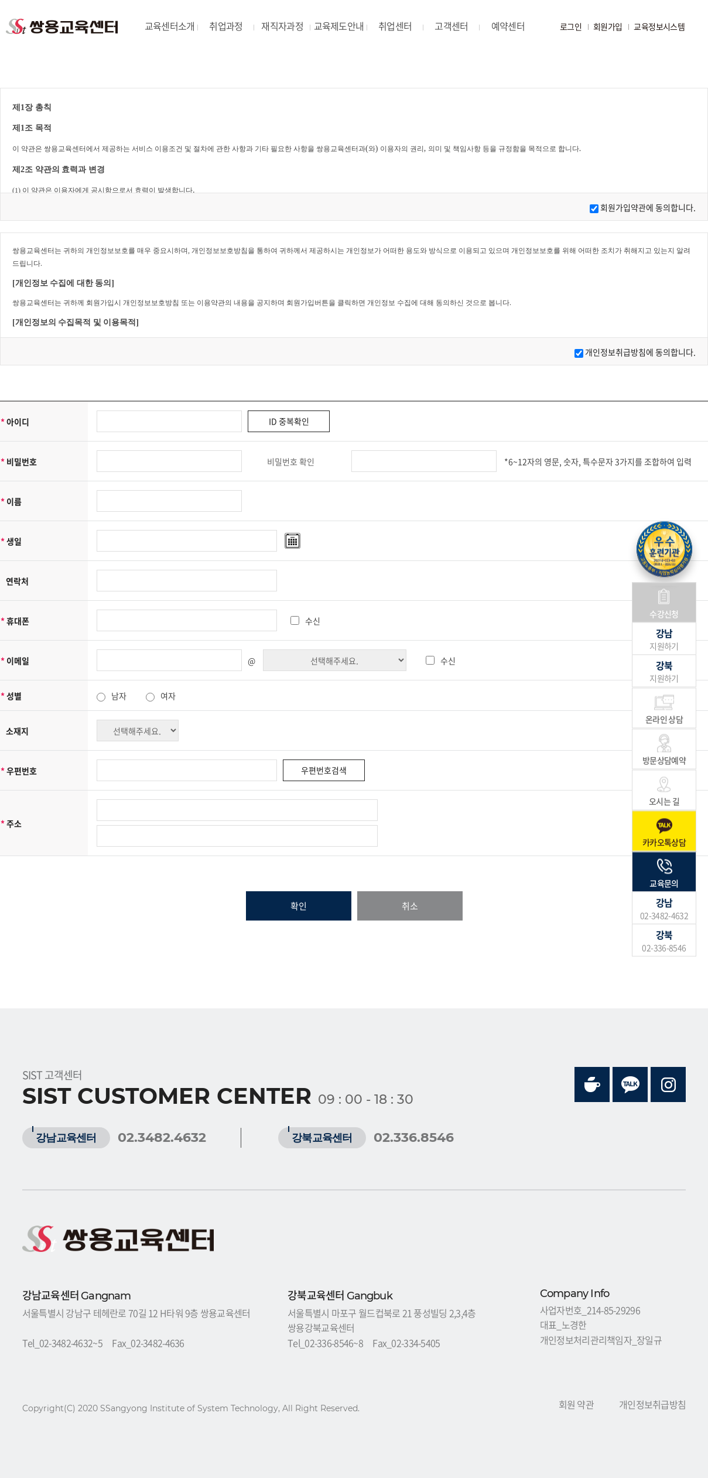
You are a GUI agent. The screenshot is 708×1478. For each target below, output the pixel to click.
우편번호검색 (324, 770)
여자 (168, 696)
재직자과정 (282, 26)
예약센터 (508, 26)
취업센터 (395, 26)
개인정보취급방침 (652, 1404)
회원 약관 (576, 1404)
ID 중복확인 (289, 421)
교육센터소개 (170, 26)
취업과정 (225, 26)
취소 (410, 905)
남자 (118, 696)
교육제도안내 (339, 26)
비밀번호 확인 (290, 461)
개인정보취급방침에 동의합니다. (640, 352)
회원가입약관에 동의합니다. (648, 207)
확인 (298, 905)
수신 (312, 621)
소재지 (17, 731)
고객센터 (451, 26)
